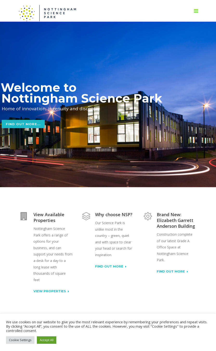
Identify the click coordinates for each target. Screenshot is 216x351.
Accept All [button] (46, 340)
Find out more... (23, 129)
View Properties (51, 291)
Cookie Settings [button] (20, 340)
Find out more (110, 266)
